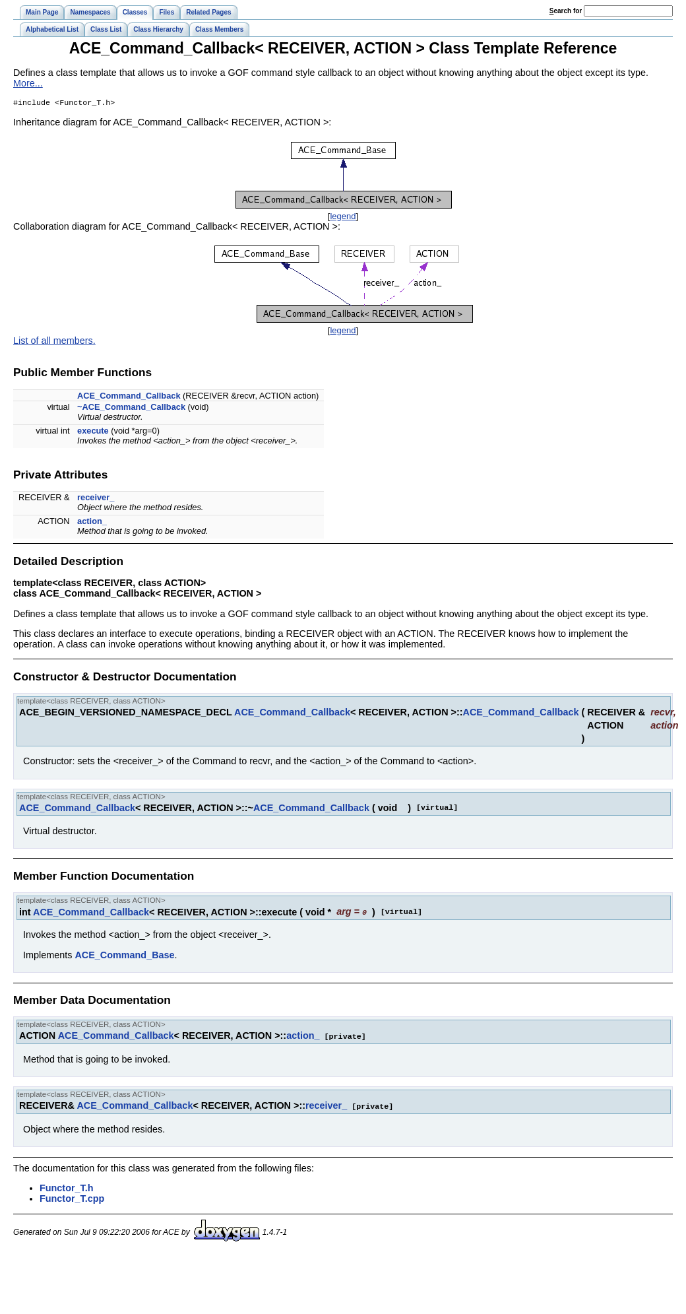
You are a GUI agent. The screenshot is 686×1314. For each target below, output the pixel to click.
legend (343, 217)
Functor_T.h (67, 1187)
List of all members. (54, 342)
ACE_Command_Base (124, 955)
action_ (92, 522)
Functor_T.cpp (72, 1198)
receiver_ (95, 499)
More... (28, 83)
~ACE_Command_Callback (131, 408)
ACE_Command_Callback (128, 397)
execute (93, 432)
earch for (565, 11)
